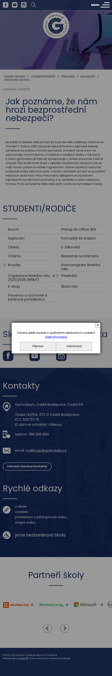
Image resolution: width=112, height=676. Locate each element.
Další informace (56, 337)
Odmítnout (74, 346)
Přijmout (38, 346)
